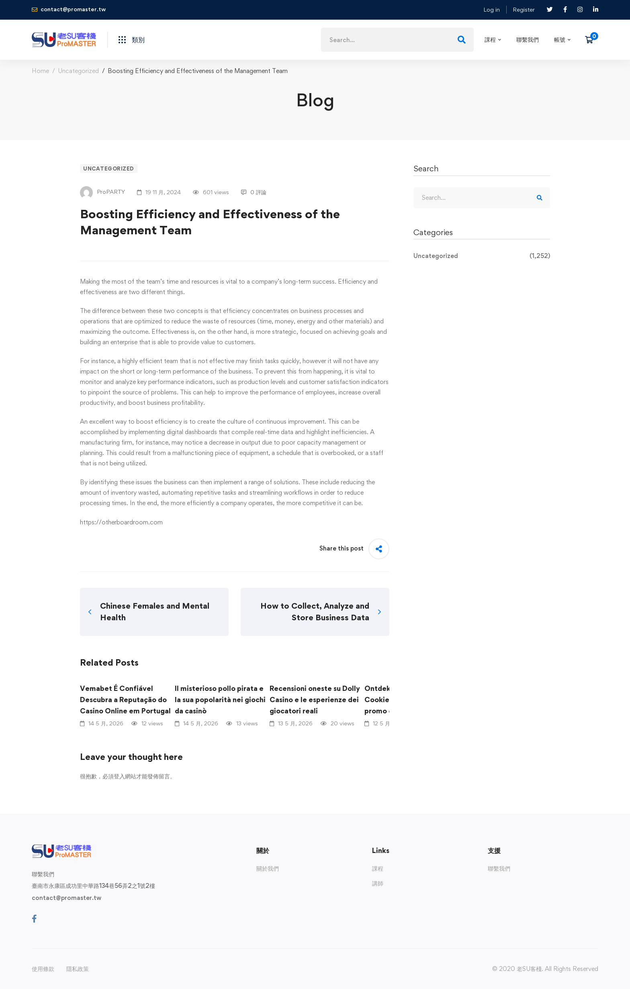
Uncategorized (78, 71)
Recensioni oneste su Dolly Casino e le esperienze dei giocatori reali (315, 699)
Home (40, 71)
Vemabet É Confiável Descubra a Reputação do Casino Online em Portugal (125, 699)
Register (524, 9)
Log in (491, 9)
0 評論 (253, 192)
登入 (119, 776)
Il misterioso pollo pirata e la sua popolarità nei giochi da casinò (220, 699)
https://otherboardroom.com (121, 522)
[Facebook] (34, 919)
